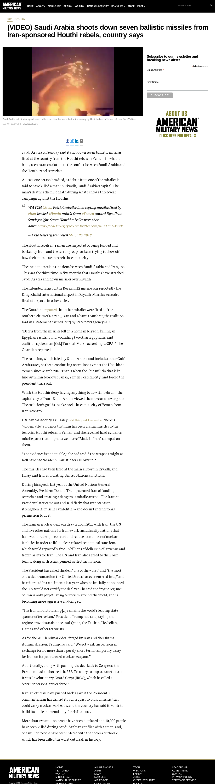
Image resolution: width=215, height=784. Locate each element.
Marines (100, 777)
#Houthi (55, 213)
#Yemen (89, 213)
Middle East (63, 777)
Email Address (155, 70)
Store (131, 6)
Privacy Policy (182, 777)
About (40, 6)
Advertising (180, 770)
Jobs (136, 777)
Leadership (180, 767)
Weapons (139, 770)
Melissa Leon (30, 124)
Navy (97, 773)
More (140, 6)
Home (30, 6)
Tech (136, 767)
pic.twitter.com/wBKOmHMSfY (100, 225)
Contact (178, 773)
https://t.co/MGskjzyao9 (56, 225)
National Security (98, 6)
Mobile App (54, 6)
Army (97, 770)
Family (137, 773)
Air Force (101, 780)
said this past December (86, 419)
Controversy (16, 19)
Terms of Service (184, 780)
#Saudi (47, 207)
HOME (59, 767)
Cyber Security (144, 780)
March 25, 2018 (80, 234)
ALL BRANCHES (103, 767)
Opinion (68, 6)
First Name (153, 82)
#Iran (32, 213)
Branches (117, 6)
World (79, 6)
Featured (62, 770)
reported (51, 309)
